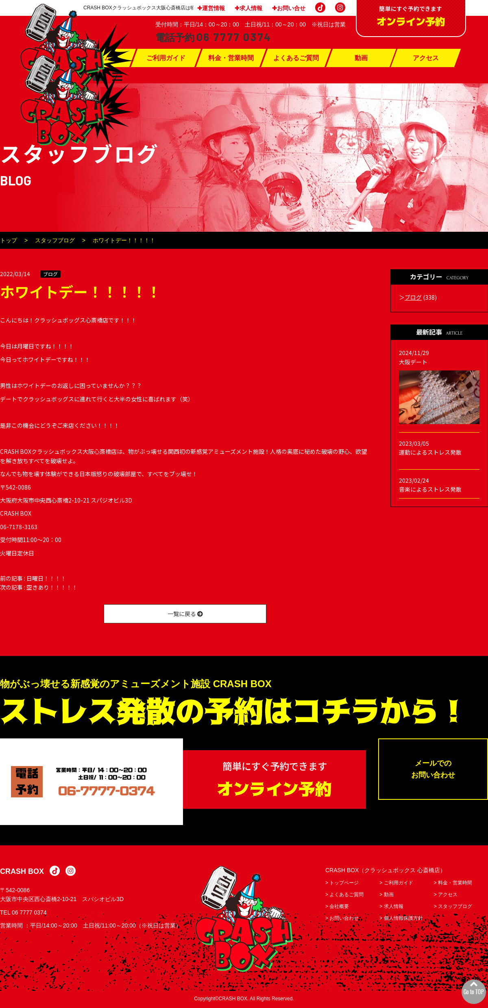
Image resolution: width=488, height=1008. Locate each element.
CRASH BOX (22, 872)
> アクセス (446, 895)
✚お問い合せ (288, 8)
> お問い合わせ (342, 919)
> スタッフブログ (453, 907)
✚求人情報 (248, 8)
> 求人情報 (391, 907)
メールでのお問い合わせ (433, 770)
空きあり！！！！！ (52, 587)
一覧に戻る (185, 614)
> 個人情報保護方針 (401, 919)
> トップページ (342, 883)
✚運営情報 (211, 8)
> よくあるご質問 (344, 895)
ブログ (50, 273)
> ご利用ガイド (396, 883)
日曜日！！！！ (46, 578)
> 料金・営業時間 (453, 883)
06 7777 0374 (29, 913)
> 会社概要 (337, 907)
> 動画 (386, 895)
